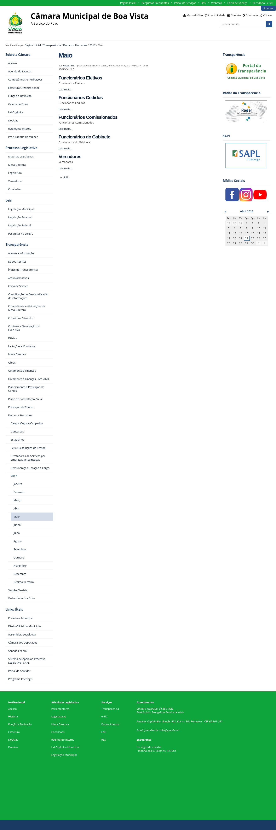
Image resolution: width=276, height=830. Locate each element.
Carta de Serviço (237, 3)
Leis (9, 200)
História (13, 716)
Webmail (216, 3)
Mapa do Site (195, 15)
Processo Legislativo (22, 148)
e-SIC (104, 716)
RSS (203, 3)
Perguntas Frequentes (155, 3)
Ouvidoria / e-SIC (263, 3)
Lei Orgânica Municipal (65, 747)
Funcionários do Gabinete (84, 136)
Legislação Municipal (64, 755)
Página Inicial (128, 3)
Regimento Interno (62, 739)
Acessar (268, 8)
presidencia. (151, 730)
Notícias (13, 739)
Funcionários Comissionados (87, 117)
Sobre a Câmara (18, 55)
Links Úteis (14, 609)
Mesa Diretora (60, 724)
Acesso (12, 709)
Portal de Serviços (185, 3)
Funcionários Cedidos (80, 97)
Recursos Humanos (75, 45)
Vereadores (69, 156)
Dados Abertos (110, 724)
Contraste (252, 15)
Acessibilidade (216, 15)
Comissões (57, 732)
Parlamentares (60, 709)
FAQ (104, 732)
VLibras (267, 15)
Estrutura (14, 732)
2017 (93, 45)
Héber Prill (68, 65)
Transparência (52, 45)
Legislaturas (58, 716)
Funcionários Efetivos (80, 77)
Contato (236, 15)
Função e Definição (19, 724)
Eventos (13, 747)
